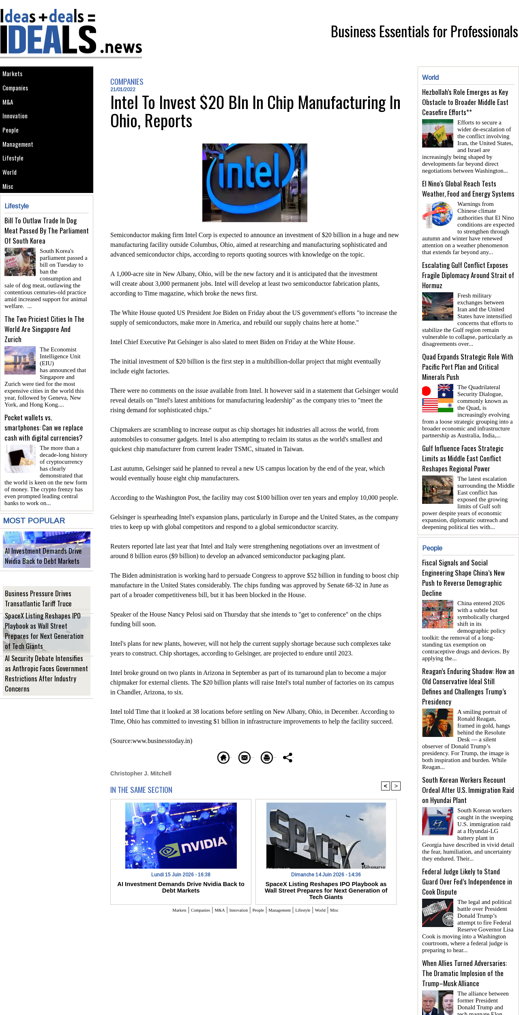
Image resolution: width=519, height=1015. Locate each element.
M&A (10, 112)
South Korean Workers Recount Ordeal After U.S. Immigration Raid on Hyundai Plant (468, 753)
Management (21, 167)
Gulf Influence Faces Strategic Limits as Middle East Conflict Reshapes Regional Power (463, 445)
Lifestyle (15, 185)
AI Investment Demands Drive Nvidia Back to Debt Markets (43, 571)
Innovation (18, 130)
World (11, 203)
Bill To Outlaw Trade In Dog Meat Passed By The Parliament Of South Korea (46, 268)
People (13, 148)
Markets (15, 76)
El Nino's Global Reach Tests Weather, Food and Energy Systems (468, 185)
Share (342, 756)
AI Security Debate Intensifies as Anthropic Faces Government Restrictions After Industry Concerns (44, 694)
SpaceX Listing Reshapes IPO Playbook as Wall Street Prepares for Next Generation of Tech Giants (45, 652)
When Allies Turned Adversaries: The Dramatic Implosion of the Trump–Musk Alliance (464, 930)
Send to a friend (231, 756)
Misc (10, 221)
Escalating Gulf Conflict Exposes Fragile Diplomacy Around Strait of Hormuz (468, 268)
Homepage (176, 756)
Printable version (294, 756)
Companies (18, 94)
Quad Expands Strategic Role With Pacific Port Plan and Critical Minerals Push (467, 357)
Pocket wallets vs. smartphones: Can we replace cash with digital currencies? (43, 445)
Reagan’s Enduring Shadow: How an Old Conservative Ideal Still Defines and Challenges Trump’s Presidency (468, 660)
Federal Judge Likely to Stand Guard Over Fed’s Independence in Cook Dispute (467, 842)
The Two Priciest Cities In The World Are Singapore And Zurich (44, 356)
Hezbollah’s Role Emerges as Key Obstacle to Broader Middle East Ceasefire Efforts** (465, 102)
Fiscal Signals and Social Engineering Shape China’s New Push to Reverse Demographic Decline (463, 561)
